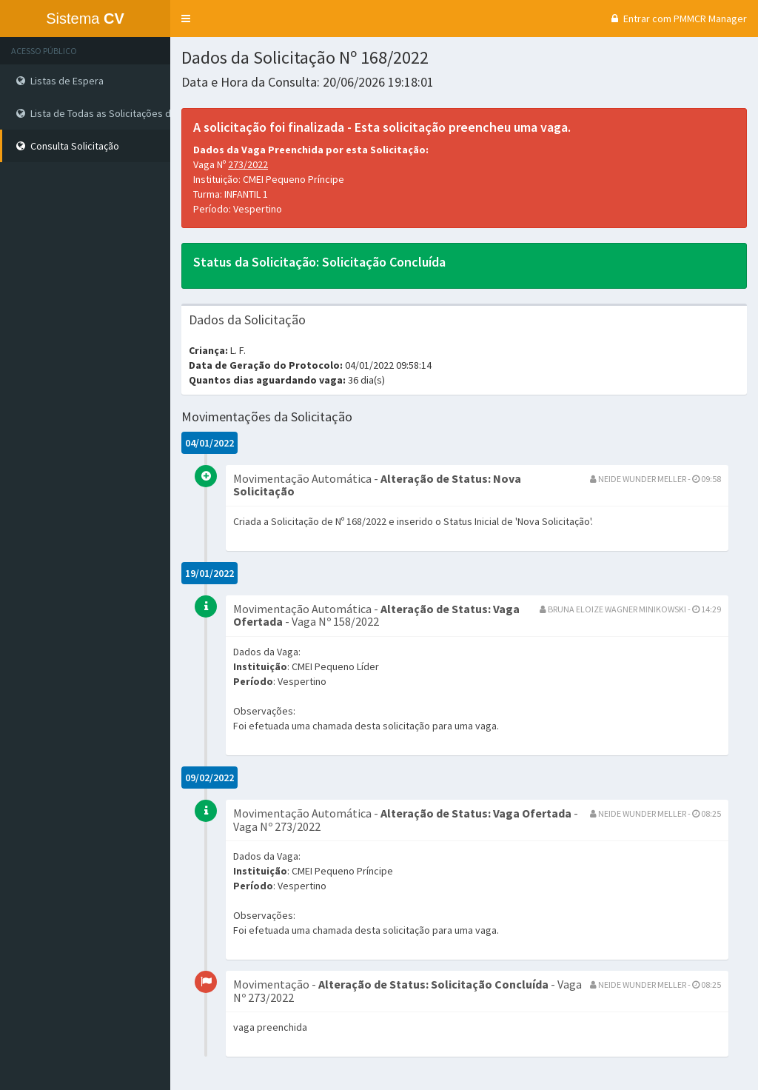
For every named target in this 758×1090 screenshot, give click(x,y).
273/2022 (248, 164)
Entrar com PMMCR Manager (677, 18)
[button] (185, 18)
